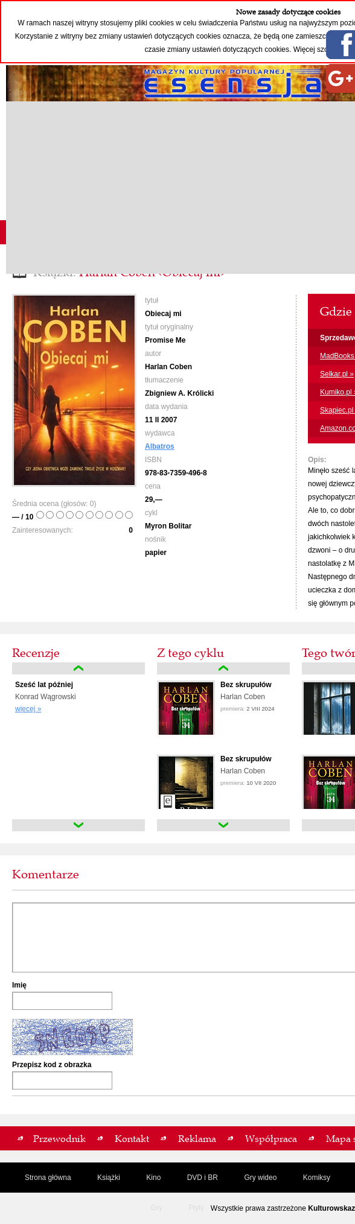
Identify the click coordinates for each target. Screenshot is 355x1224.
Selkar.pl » (337, 374)
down (78, 825)
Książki (108, 1177)
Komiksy (316, 1177)
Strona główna (48, 1177)
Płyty (196, 1207)
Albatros (159, 446)
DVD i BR (202, 1177)
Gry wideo (260, 1177)
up (78, 668)
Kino (153, 1177)
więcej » (28, 709)
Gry (156, 1207)
